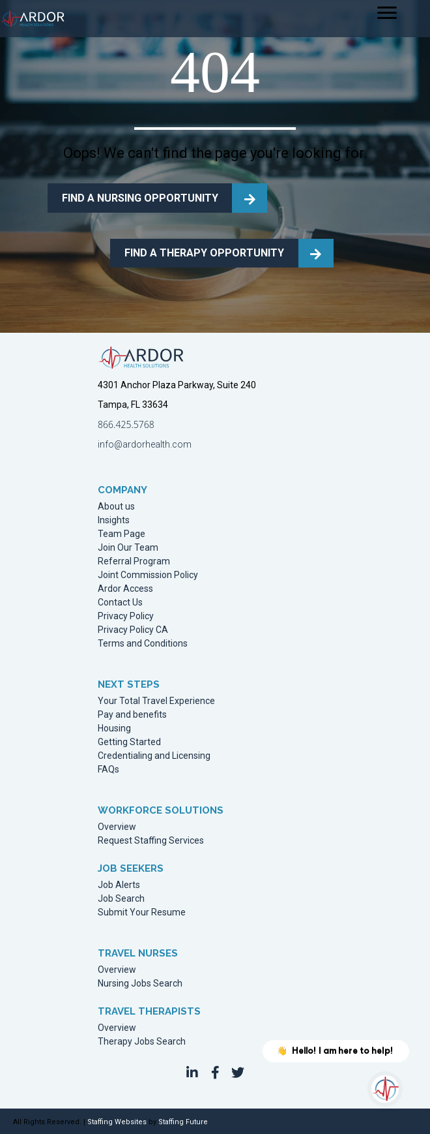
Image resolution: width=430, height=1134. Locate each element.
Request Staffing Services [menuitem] (151, 841)
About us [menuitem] (116, 507)
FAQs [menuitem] (108, 769)
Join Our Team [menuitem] (128, 548)
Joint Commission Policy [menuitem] (148, 575)
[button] (192, 1072)
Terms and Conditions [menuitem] (143, 644)
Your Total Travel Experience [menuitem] (156, 701)
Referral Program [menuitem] (134, 561)
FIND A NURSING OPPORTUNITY (140, 198)
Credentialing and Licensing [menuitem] (154, 756)
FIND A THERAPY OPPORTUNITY (204, 253)
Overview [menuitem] (117, 827)
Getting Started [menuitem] (129, 742)
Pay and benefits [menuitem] (132, 715)
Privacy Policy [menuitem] (126, 616)
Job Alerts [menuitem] (119, 885)
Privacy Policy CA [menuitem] (133, 630)
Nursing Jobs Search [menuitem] (140, 983)
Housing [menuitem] (114, 728)
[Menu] (387, 13)
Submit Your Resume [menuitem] (142, 912)
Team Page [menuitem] (121, 534)
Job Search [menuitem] (121, 899)
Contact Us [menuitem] (120, 602)
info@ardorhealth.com (145, 444)
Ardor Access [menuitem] (125, 589)
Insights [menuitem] (114, 520)
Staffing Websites (117, 1122)
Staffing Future (183, 1122)
